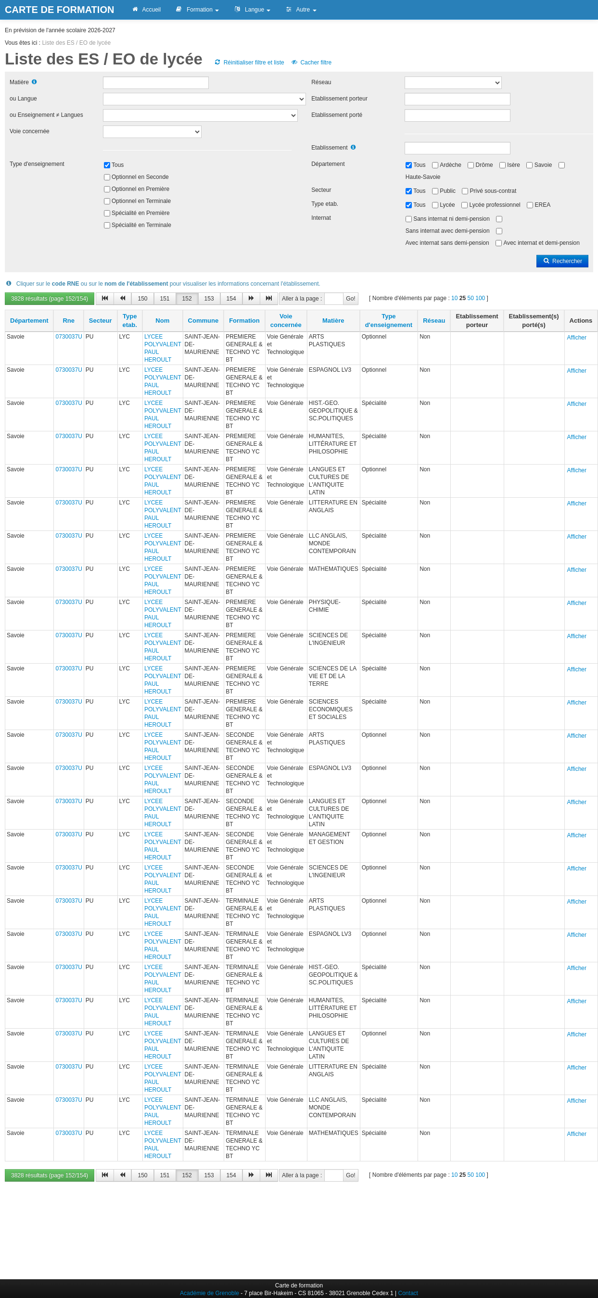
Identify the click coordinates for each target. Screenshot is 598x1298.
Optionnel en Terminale (141, 201)
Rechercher (562, 261)
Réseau (321, 82)
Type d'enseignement (37, 164)
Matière (19, 82)
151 (165, 298)
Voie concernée (30, 131)
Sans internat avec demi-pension (448, 230)
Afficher (576, 337)
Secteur (321, 190)
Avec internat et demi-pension (541, 242)
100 (480, 298)
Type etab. (324, 204)
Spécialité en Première (141, 213)
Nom (162, 320)
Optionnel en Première (140, 189)
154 (231, 298)
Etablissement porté (336, 115)
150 (142, 298)
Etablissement (329, 147)
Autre (300, 9)
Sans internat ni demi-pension (451, 218)
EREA (542, 205)
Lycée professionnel (494, 205)
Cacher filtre (311, 62)
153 (209, 298)
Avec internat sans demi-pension (447, 242)
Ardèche (450, 165)
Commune (203, 320)
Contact (408, 1293)
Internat (321, 217)
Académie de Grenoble (209, 1293)
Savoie (543, 165)
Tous (118, 165)
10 (454, 298)
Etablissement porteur (339, 98)
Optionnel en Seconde (140, 177)
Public (448, 191)
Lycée (447, 205)
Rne (69, 320)
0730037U (68, 336)
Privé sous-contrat (493, 191)
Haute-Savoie (423, 177)
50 (471, 298)
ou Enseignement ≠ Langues (46, 115)
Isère (513, 165)
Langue (251, 9)
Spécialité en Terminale (141, 225)
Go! (350, 298)
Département (327, 164)
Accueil (146, 9)
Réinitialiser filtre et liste (249, 62)
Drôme (484, 165)
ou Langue (23, 98)
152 (187, 298)
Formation (197, 9)
